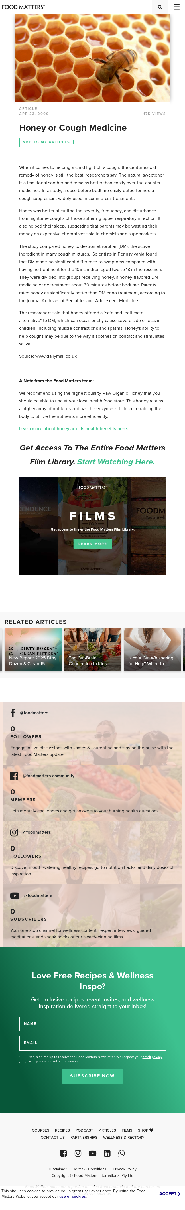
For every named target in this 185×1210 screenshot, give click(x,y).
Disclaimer (57, 1169)
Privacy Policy (125, 1169)
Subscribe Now (92, 1076)
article (28, 108)
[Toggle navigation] (176, 7)
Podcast (84, 1130)
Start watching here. (116, 462)
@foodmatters (34, 713)
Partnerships (83, 1137)
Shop (145, 1130)
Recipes (62, 1130)
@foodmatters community (48, 776)
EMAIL (31, 1043)
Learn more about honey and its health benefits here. (74, 429)
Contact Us (53, 1137)
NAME (30, 1023)
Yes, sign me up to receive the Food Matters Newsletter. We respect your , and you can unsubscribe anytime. (96, 1059)
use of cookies (72, 1196)
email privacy (152, 1057)
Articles (107, 1130)
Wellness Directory (124, 1137)
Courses (40, 1130)
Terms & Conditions (89, 1169)
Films (127, 1130)
